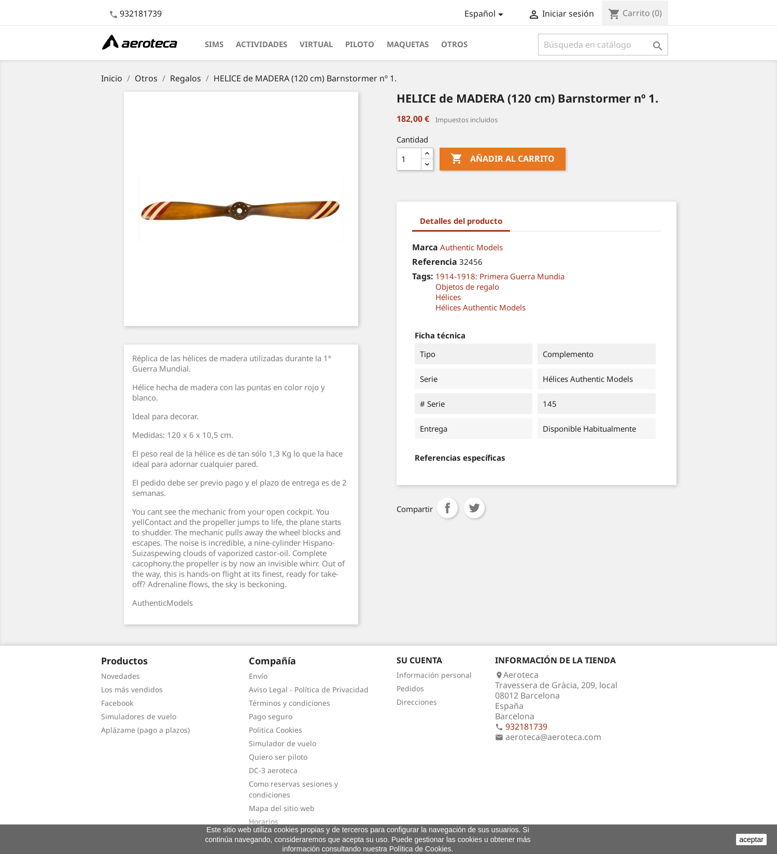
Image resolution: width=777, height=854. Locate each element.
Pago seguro (270, 716)
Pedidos (410, 688)
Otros (454, 44)
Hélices (448, 297)
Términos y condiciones (289, 703)
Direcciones (417, 702)
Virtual (316, 44)
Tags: (422, 276)
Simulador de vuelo (282, 743)
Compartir (447, 507)
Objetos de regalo (467, 286)
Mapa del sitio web (282, 808)
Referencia (434, 262)
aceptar (751, 839)
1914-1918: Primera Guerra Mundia (499, 276)
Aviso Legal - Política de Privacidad (309, 689)
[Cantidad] (409, 159)
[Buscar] (603, 44)
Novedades (120, 676)
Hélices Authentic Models (480, 307)
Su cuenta (419, 660)
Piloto (359, 44)
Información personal (434, 675)
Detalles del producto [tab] (461, 221)
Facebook (117, 703)
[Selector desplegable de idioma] (485, 14)
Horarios (263, 822)
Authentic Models (471, 247)
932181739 (141, 13)
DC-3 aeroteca (273, 770)
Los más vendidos (132, 689)
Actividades (261, 44)
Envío (258, 676)
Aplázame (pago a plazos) (145, 730)
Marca (425, 247)
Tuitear (474, 507)
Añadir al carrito (502, 159)
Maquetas (408, 44)
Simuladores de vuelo (138, 716)
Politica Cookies (275, 730)
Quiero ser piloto (278, 757)
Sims (214, 44)
